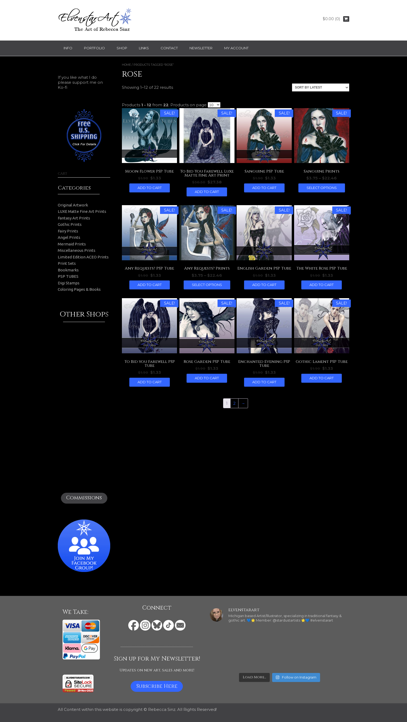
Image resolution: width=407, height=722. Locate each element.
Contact (169, 48)
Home (126, 65)
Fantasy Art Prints (74, 218)
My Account (236, 48)
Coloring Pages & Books (79, 289)
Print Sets (67, 263)
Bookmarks (68, 270)
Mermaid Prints (72, 244)
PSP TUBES (68, 276)
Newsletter (201, 48)
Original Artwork (73, 205)
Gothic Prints (70, 224)
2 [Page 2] (234, 403)
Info (68, 48)
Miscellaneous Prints (76, 250)
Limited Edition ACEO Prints (83, 257)
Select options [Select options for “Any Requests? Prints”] (207, 285)
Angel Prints (69, 237)
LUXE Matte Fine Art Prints (82, 211)
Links (144, 48)
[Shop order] (320, 87)
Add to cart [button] (150, 188)
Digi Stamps (68, 283)
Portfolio (94, 48)
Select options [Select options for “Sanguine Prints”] (322, 188)
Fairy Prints (68, 231)
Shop (122, 48)
